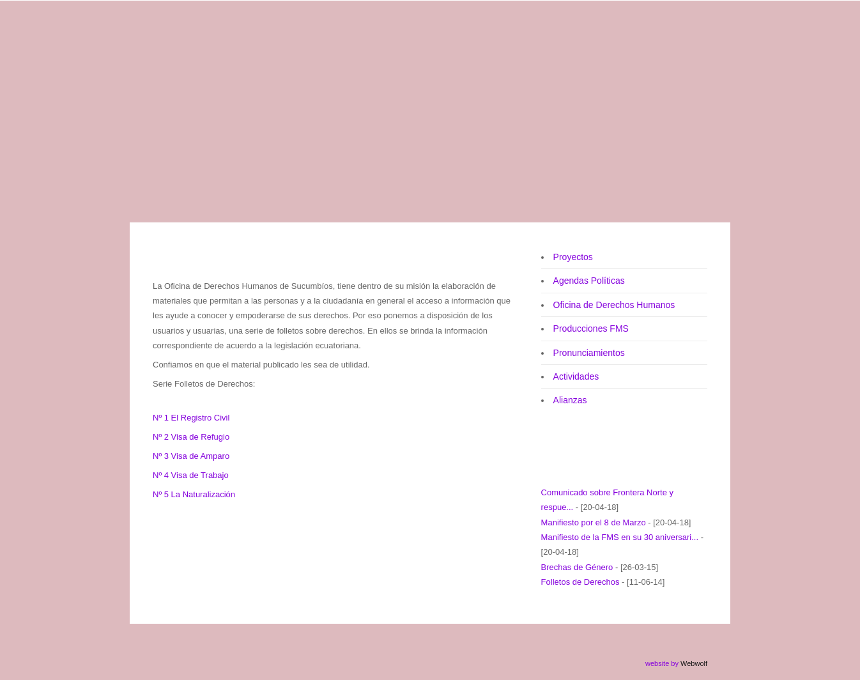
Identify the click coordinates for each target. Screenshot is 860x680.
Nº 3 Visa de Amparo (191, 456)
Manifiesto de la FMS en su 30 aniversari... (619, 537)
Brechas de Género (577, 567)
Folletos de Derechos (580, 582)
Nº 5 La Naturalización (194, 494)
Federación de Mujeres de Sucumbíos (371, 41)
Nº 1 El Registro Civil (191, 417)
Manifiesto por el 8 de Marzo (593, 522)
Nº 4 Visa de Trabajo (191, 475)
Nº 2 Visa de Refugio (191, 437)
